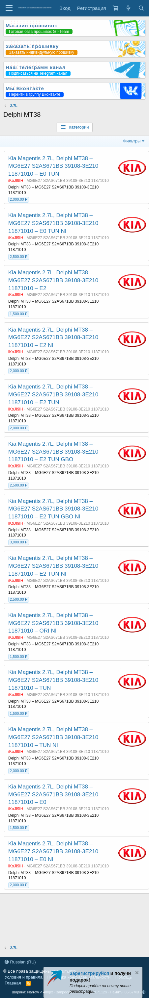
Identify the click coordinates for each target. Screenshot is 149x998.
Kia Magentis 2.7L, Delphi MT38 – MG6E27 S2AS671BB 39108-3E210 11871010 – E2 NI (53, 338)
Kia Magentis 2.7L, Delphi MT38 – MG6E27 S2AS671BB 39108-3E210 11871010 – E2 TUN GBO (53, 452)
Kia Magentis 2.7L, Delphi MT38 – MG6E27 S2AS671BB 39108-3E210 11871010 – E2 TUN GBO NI (53, 509)
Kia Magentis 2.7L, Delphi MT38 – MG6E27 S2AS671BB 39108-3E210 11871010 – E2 (53, 280)
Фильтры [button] (131, 140)
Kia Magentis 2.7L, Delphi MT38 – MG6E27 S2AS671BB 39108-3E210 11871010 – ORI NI (53, 623)
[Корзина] (115, 8)
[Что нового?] (128, 8)
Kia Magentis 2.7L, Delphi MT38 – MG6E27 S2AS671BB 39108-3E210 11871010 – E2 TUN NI (53, 566)
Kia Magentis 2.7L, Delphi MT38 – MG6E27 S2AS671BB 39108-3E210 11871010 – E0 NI (53, 851)
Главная (13, 983)
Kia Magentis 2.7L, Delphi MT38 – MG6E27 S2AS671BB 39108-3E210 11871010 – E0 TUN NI (53, 223)
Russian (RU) (20, 962)
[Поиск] (141, 8)
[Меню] (9, 8)
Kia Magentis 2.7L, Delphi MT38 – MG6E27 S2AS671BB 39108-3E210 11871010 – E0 (53, 795)
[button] (144, 992)
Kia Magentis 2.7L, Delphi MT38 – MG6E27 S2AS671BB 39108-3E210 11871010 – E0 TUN (53, 166)
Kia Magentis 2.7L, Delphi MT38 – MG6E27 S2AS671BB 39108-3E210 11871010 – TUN (53, 680)
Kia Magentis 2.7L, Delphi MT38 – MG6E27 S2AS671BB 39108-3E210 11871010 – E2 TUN (53, 395)
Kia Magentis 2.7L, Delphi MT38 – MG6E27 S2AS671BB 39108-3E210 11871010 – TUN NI (53, 737)
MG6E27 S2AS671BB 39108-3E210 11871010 (67, 180)
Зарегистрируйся (89, 973)
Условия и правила (24, 977)
